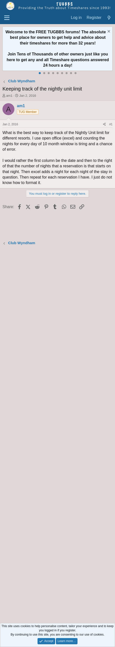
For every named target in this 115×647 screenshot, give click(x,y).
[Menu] (7, 18)
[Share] (104, 124)
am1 (9, 95)
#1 (111, 124)
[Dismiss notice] (108, 32)
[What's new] (109, 18)
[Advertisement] (57, 435)
